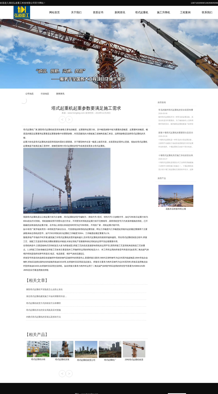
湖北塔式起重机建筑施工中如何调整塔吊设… (46, 296)
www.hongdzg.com (76, 113)
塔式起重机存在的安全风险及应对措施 (43, 310)
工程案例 (185, 12)
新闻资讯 (120, 12)
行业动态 (45, 93)
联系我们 (207, 12)
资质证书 (98, 12)
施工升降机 (163, 12)
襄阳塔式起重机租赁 (47, 129)
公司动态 (29, 93)
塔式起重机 (141, 12)
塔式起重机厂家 (30, 129)
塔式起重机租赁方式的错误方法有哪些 (43, 303)
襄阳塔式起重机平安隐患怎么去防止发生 (44, 289)
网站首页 (54, 12)
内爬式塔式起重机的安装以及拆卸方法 (43, 317)
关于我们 (76, 12)
